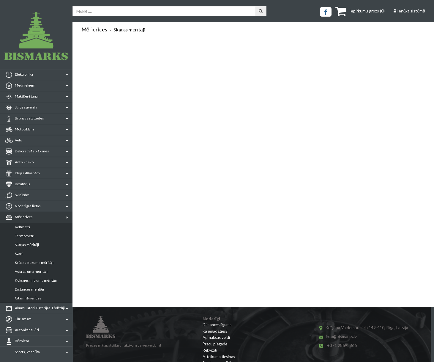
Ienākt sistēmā (409, 10)
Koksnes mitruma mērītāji (36, 280)
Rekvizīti (210, 350)
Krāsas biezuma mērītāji (34, 262)
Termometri (24, 236)
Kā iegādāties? (215, 331)
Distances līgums (217, 324)
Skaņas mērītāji (27, 245)
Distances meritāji (29, 289)
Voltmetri (22, 227)
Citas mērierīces (28, 298)
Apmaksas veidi (216, 337)
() (360, 10)
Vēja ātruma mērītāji (31, 271)
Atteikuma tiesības (219, 356)
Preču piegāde (215, 344)
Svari (19, 253)
